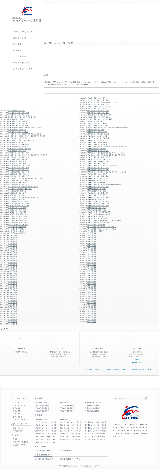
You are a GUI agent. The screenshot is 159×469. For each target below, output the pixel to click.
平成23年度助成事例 (92, 411)
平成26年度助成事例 (92, 408)
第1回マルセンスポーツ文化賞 (45, 442)
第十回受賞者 (91, 233)
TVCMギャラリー (19, 428)
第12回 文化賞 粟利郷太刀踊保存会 (99, 212)
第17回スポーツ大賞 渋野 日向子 (99, 159)
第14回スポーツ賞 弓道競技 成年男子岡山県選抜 (104, 185)
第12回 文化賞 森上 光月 (96, 208)
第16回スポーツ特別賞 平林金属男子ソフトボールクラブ (106, 172)
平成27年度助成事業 (67, 408)
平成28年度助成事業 (42, 408)
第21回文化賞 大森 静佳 (96, 109)
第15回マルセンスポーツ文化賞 (70, 428)
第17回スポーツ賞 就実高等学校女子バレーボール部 (105, 153)
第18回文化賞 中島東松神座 (97, 142)
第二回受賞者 (91, 307)
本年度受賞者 (64, 419)
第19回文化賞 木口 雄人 (95, 130)
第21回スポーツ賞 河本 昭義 (98, 113)
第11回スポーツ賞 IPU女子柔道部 (98, 223)
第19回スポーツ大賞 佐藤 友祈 (98, 138)
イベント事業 (20, 56)
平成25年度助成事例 (42, 411)
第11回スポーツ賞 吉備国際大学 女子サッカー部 (104, 220)
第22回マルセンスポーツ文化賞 (46, 422)
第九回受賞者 (91, 237)
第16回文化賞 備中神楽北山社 (98, 161)
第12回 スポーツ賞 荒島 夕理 (98, 206)
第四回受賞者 (91, 286)
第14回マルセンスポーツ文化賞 (95, 428)
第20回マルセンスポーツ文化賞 (95, 422)
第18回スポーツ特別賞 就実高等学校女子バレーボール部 (106, 147)
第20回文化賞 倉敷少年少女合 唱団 (99, 119)
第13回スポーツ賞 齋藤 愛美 (98, 193)
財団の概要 (16, 408)
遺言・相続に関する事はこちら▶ (115, 369)
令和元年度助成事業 (42, 405)
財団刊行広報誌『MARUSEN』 (70, 459)
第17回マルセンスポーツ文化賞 (95, 425)
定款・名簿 (16, 414)
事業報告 (16, 439)
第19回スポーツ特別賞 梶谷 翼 (98, 134)
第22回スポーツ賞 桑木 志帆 (98, 104)
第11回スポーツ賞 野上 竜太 (97, 218)
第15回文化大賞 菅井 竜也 (97, 178)
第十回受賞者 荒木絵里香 (96, 225)
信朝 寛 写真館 (17, 431)
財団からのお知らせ (23, 32)
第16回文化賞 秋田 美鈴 (96, 163)
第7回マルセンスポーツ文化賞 (45, 436)
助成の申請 (64, 402)
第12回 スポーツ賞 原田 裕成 (98, 204)
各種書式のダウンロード (93, 402)
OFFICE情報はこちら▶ (92, 369)
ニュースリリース (19, 405)
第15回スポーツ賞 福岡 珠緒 (98, 176)
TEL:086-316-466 (137, 362)
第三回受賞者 (91, 294)
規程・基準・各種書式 (20, 442)
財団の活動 (16, 411)
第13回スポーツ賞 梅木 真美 (98, 197)
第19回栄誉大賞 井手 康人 (96, 140)
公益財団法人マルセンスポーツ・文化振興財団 (77, 466)
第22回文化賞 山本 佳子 (96, 98)
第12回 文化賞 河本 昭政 (96, 210)
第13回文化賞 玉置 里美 (96, 195)
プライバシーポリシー (20, 420)
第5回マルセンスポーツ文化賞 (95, 436)
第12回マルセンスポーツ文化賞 (70, 431)
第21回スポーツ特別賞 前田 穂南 (99, 115)
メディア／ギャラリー (24, 69)
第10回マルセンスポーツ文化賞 (46, 434)
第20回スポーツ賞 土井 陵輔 (97, 123)
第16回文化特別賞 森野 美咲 (98, 170)
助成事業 (17, 50)
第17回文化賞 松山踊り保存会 (98, 151)
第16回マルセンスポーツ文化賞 (46, 428)
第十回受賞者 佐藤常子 (95, 231)
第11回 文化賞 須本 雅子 (96, 216)
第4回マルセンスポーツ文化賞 (45, 439)
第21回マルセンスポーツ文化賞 (70, 422)
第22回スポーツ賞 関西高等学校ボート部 (101, 102)
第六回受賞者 (91, 267)
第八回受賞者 (91, 250)
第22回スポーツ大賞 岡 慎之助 (98, 106)
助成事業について (41, 402)
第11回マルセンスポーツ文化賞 (95, 431)
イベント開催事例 (66, 450)
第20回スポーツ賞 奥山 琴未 (97, 125)
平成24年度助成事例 (67, 411)
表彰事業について (41, 419)
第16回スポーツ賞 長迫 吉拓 (98, 168)
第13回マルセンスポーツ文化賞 (46, 431)
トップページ (17, 402)
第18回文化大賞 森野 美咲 (96, 149)
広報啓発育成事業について (44, 459)
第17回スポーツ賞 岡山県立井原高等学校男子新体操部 (106, 155)
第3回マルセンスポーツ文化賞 (70, 439)
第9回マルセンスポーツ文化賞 (70, 434)
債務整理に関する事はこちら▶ (141, 369)
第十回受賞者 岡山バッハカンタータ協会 (101, 229)
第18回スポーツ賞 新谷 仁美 (97, 144)
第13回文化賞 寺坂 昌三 (96, 191)
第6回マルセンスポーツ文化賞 (70, 436)
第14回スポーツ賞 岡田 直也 (98, 187)
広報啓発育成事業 (22, 63)
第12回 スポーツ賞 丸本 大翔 (98, 201)
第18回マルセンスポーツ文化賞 (70, 425)
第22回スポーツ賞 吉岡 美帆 (98, 100)
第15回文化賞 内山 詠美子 (97, 174)
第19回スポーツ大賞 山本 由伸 (98, 136)
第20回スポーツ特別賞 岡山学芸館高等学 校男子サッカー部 (107, 128)
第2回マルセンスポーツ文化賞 (95, 439)
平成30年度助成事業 (67, 405)
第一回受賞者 (91, 315)
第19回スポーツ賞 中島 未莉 (97, 132)
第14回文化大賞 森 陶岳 (96, 189)
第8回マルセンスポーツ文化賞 (95, 434)
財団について (20, 38)
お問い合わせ (17, 417)
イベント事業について (42, 450)
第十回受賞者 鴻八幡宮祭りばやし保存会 (101, 227)
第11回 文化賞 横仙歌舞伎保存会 (98, 214)
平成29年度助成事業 (92, 405)
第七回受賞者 (91, 258)
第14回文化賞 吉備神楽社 (96, 182)
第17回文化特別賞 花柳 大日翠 (98, 157)
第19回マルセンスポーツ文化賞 (46, 425)
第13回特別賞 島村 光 (95, 199)
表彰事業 (17, 44)
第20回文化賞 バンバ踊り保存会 (98, 117)
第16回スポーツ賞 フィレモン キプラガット (103, 166)
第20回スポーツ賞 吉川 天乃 (97, 121)
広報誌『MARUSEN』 (20, 445)
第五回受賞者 (91, 275)
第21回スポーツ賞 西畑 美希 (98, 111)
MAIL (137, 360)
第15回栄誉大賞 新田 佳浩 (97, 180)
